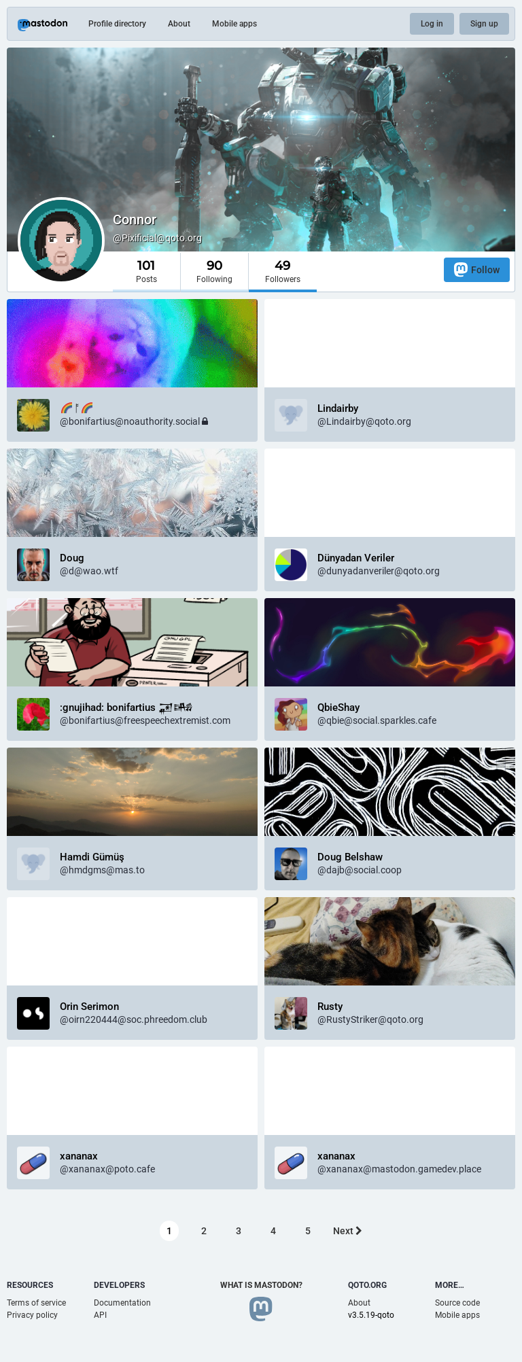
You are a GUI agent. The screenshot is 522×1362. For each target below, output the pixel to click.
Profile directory (117, 24)
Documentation (122, 1303)
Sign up (484, 24)
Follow (477, 269)
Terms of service (36, 1303)
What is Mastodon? (261, 1285)
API (100, 1315)
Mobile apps (234, 24)
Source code (457, 1303)
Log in (432, 24)
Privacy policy (32, 1315)
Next (347, 1230)
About (179, 24)
